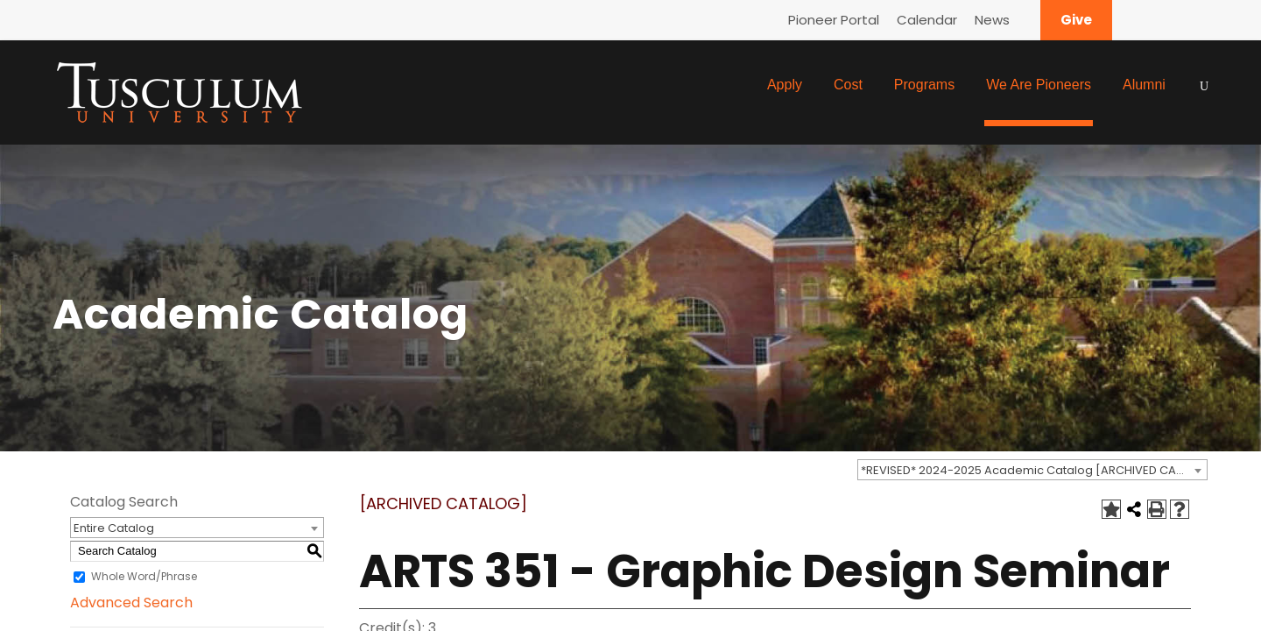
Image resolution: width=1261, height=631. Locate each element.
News (992, 20)
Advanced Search (131, 602)
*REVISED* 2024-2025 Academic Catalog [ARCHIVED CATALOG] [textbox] (1034, 470)
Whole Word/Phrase (144, 576)
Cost (848, 84)
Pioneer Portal (833, 20)
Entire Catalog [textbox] (114, 528)
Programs (924, 84)
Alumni (1144, 84)
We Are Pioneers (1038, 84)
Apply (784, 84)
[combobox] (1032, 469)
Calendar (927, 20)
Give (1076, 20)
